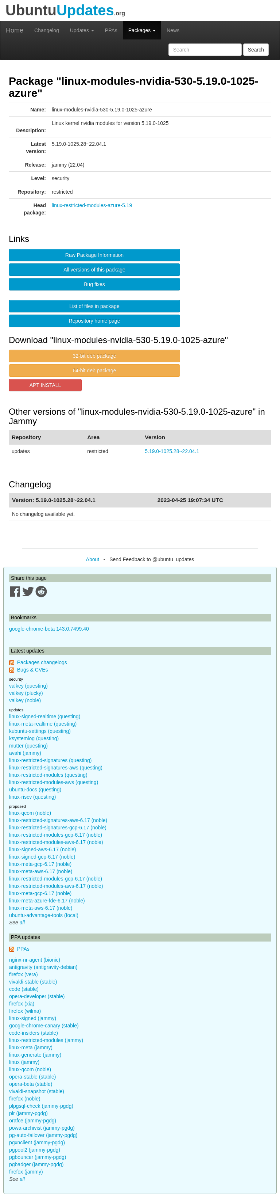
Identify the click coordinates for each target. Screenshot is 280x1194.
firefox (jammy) (26, 1172)
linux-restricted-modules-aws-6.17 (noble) (56, 842)
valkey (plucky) (26, 693)
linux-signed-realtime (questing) (44, 716)
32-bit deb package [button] (94, 356)
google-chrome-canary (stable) (44, 1025)
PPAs (111, 30)
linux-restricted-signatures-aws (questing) (55, 768)
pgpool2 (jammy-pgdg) (34, 1150)
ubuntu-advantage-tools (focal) (43, 915)
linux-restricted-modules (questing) (48, 775)
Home (14, 30)
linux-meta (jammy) (30, 1047)
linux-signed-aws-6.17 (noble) (42, 849)
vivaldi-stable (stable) (33, 982)
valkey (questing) (28, 686)
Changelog (46, 30)
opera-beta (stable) (30, 1084)
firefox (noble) (24, 1099)
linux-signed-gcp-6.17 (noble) (42, 857)
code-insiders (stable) (33, 1033)
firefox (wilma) (25, 1011)
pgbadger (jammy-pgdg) (36, 1164)
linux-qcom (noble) (30, 813)
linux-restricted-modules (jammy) (46, 1040)
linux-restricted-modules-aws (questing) (53, 782)
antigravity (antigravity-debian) (43, 967)
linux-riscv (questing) (32, 797)
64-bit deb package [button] (94, 370)
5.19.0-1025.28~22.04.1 (172, 451)
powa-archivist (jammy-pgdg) (42, 1128)
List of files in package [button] (94, 306)
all (22, 922)
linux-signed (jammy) (32, 1018)
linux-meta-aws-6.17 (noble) (41, 871)
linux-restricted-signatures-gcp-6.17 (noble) (57, 827)
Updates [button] (82, 30)
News (173, 30)
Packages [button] (142, 30)
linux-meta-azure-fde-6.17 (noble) (47, 901)
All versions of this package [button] (94, 270)
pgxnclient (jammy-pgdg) (37, 1142)
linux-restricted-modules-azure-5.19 (92, 205)
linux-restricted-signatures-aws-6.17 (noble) (58, 820)
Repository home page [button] (94, 321)
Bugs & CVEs (32, 670)
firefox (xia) (21, 1004)
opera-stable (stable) (32, 1077)
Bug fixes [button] (94, 284)
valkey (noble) (25, 700)
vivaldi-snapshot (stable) (36, 1091)
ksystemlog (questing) (34, 738)
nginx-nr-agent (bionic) (34, 960)
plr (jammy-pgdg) (28, 1113)
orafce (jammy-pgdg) (32, 1120)
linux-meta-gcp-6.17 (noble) (40, 864)
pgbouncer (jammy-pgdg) (37, 1157)
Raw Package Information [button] (94, 255)
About (93, 559)
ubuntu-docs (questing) (35, 789)
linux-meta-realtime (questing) (43, 724)
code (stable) (24, 989)
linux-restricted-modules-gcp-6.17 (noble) (55, 835)
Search (256, 50)
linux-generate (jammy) (35, 1055)
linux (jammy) (24, 1062)
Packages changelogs (42, 662)
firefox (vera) (23, 974)
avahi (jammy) (25, 753)
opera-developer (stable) (37, 996)
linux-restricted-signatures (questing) (50, 760)
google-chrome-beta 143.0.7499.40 (49, 629)
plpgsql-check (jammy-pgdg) (41, 1106)
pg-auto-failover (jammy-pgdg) (43, 1135)
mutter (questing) (28, 746)
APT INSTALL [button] (45, 385)
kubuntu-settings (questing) (40, 731)
